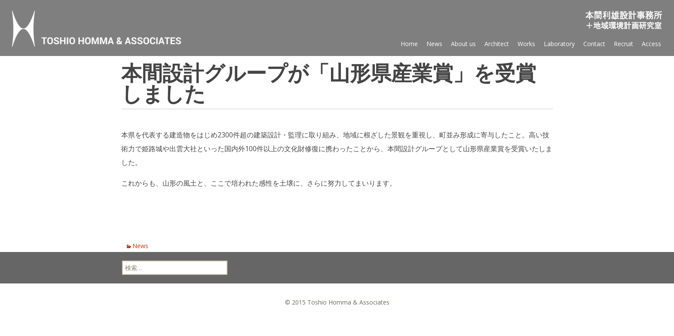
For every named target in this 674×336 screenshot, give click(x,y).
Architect (496, 44)
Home (409, 44)
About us (463, 44)
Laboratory (559, 44)
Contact (594, 44)
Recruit (623, 44)
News (434, 44)
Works (526, 44)
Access (651, 44)
